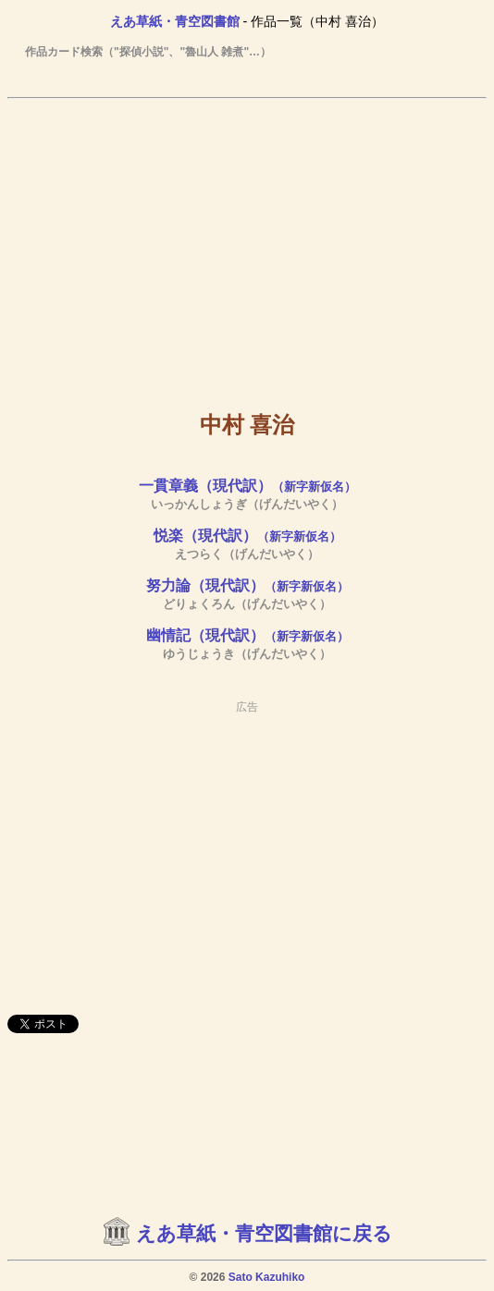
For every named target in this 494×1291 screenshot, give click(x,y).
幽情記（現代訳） (247, 635)
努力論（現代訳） (247, 585)
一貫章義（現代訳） (247, 485)
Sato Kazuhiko (266, 1277)
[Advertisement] (247, 241)
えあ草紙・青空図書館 (175, 21)
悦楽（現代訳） (247, 535)
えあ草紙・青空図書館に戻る (264, 1234)
